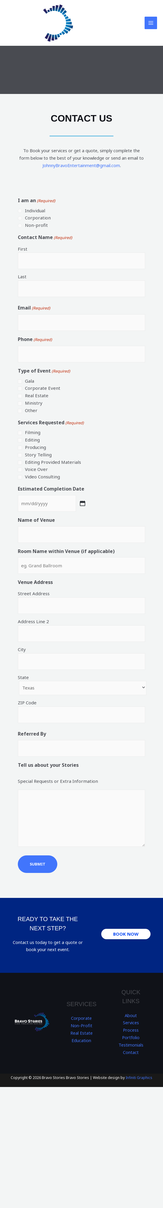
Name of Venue (36, 520)
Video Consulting (42, 477)
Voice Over (36, 469)
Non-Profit (81, 1025)
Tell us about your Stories (48, 765)
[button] (126, 934)
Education (81, 1040)
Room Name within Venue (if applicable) (66, 551)
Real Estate (36, 395)
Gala (29, 381)
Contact (131, 1052)
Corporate (81, 1018)
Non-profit (36, 225)
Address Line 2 (33, 621)
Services (131, 1022)
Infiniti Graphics (139, 1077)
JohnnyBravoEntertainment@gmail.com (81, 165)
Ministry (33, 403)
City (22, 649)
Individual (35, 210)
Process (131, 1030)
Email (34, 308)
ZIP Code (27, 703)
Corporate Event (42, 388)
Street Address (34, 593)
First (22, 249)
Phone (35, 339)
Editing (32, 440)
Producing (35, 447)
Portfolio (131, 1037)
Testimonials (130, 1045)
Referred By (32, 734)
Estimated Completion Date (51, 489)
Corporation (38, 218)
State (23, 677)
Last (22, 276)
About (131, 1015)
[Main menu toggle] (151, 23)
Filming (32, 432)
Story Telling (38, 455)
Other (31, 410)
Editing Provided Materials (53, 462)
